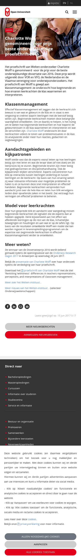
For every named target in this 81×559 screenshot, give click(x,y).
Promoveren (13, 427)
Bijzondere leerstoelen (19, 438)
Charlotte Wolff (35, 130)
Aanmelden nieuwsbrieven (40, 334)
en (64, 3)
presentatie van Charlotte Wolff (34, 261)
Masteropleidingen (17, 382)
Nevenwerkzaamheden (19, 444)
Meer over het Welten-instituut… (23, 282)
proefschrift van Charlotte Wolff (42, 270)
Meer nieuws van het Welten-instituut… (27, 288)
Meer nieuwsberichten (40, 326)
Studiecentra (13, 399)
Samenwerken (14, 433)
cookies (32, 519)
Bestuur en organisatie (19, 421)
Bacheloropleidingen (18, 376)
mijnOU (53, 3)
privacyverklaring (29, 524)
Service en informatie (18, 405)
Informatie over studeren (20, 394)
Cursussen (12, 388)
